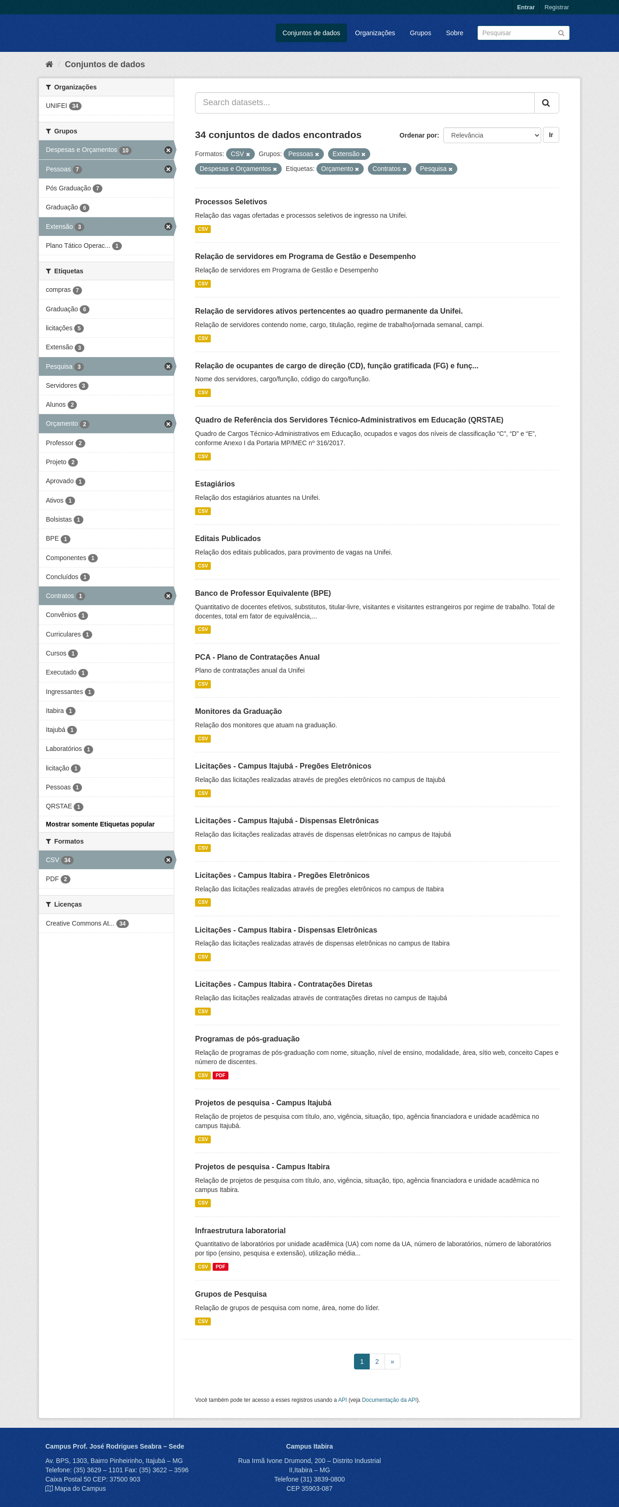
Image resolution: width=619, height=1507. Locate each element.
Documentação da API (389, 1400)
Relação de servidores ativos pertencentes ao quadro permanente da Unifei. (329, 311)
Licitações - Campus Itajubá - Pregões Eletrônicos (283, 766)
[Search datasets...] (365, 102)
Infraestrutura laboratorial (240, 1231)
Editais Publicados (228, 538)
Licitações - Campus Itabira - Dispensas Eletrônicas (286, 930)
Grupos (420, 33)
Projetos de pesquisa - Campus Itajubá (263, 1103)
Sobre (454, 33)
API (342, 1400)
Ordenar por (418, 135)
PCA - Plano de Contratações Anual (257, 657)
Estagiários (215, 484)
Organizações (375, 33)
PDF (220, 1075)
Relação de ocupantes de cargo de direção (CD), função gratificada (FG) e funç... (337, 366)
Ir (551, 135)
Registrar (556, 7)
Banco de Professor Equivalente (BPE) (263, 593)
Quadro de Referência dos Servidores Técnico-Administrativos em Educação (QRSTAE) (349, 420)
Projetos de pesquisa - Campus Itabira (262, 1167)
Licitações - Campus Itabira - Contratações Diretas (284, 984)
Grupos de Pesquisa (231, 1294)
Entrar (526, 7)
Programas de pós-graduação (247, 1039)
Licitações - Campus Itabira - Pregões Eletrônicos (282, 875)
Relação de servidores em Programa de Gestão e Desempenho (305, 256)
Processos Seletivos (231, 202)
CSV (203, 229)
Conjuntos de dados (312, 33)
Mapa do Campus (80, 1488)
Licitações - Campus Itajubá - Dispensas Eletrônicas (287, 821)
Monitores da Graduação (238, 711)
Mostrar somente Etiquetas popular (100, 824)
